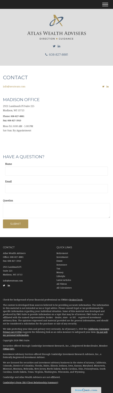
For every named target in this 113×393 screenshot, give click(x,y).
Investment (62, 257)
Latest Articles (63, 280)
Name (8, 164)
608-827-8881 (56, 54)
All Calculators (64, 288)
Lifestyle (60, 276)
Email (8, 181)
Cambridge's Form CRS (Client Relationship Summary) (30, 382)
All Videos (61, 284)
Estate (59, 261)
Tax (58, 268)
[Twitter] (54, 46)
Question (8, 200)
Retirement (62, 253)
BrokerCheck (75, 300)
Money (59, 272)
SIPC (12, 349)
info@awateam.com (14, 86)
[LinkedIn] (59, 46)
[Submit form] (15, 223)
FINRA (6, 349)
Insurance (61, 265)
